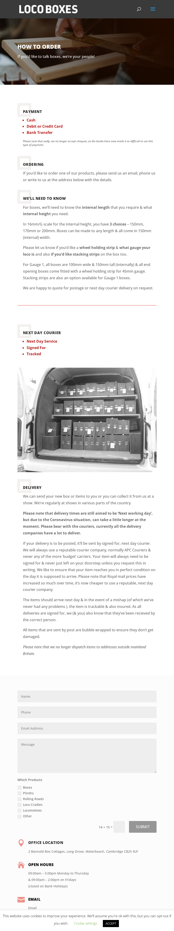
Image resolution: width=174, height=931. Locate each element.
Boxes (24, 787)
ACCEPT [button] (111, 923)
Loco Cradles (29, 804)
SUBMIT (143, 826)
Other (24, 816)
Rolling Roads (30, 799)
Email (32, 908)
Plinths (25, 793)
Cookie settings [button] (85, 923)
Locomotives (29, 810)
